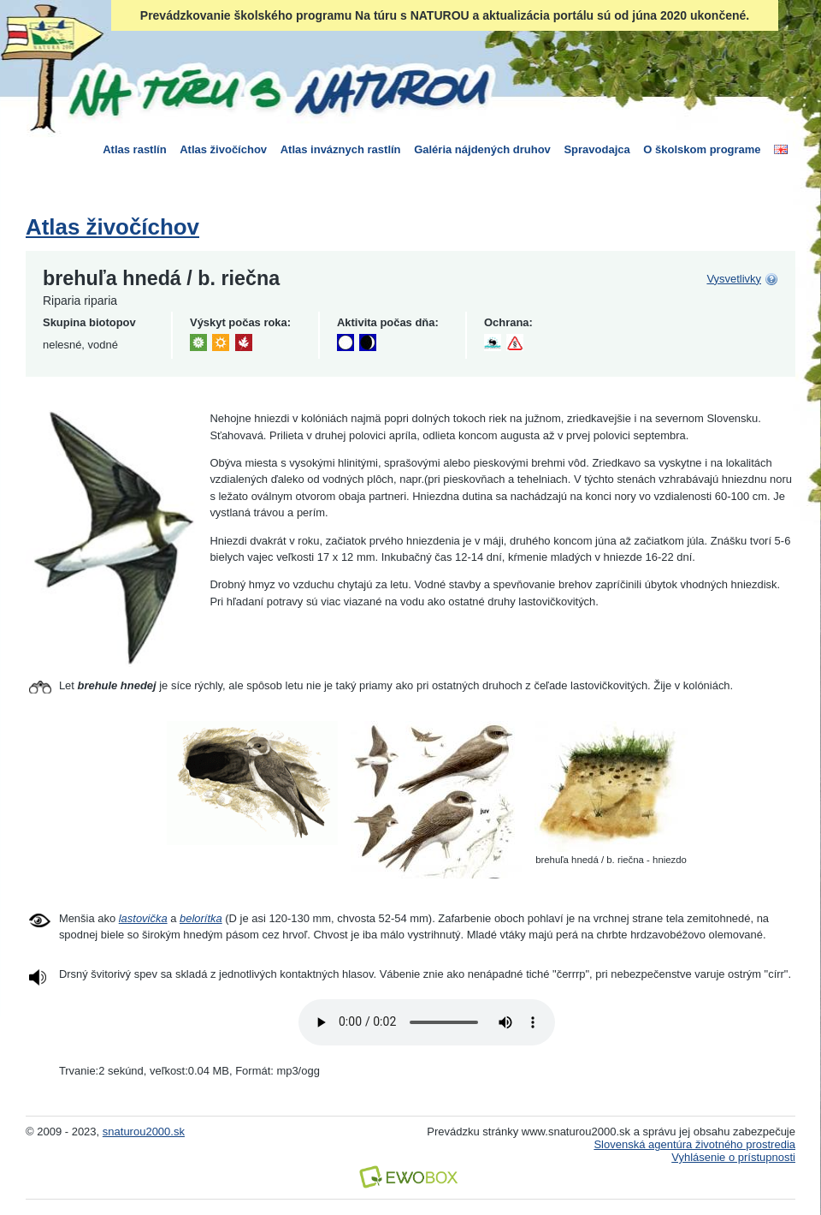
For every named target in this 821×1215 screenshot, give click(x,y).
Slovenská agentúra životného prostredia (694, 1144)
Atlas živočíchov (223, 149)
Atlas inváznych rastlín (341, 149)
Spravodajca (596, 149)
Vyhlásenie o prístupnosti (733, 1157)
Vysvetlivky (733, 278)
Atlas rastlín (134, 149)
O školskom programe (701, 149)
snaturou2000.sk (144, 1131)
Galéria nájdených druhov (482, 149)
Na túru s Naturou (278, 89)
